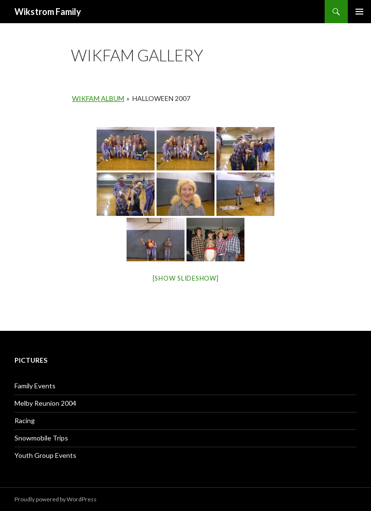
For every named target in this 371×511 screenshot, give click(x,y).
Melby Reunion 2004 (45, 403)
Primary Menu (359, 11)
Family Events (35, 386)
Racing (24, 420)
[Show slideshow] (186, 278)
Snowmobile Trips (41, 438)
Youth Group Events (45, 455)
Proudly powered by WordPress (55, 499)
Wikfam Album (98, 98)
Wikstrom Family (47, 11)
